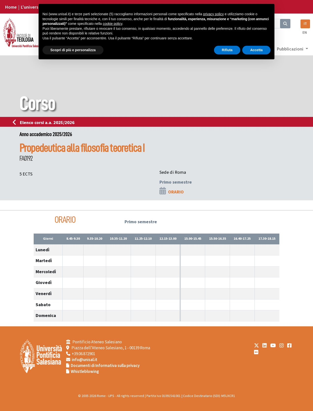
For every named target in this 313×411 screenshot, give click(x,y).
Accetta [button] (256, 50)
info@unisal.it (84, 360)
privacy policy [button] (213, 14)
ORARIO (176, 192)
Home (11, 7)
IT (305, 23)
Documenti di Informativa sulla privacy (105, 366)
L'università (32, 7)
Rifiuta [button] (227, 50)
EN (304, 32)
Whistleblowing (85, 372)
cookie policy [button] (112, 24)
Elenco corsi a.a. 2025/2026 (45, 122)
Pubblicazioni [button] (290, 49)
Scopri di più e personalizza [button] (73, 50)
